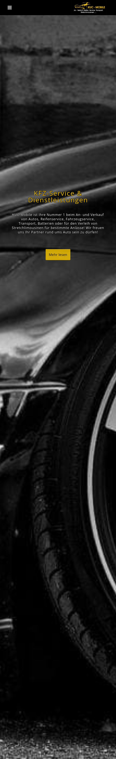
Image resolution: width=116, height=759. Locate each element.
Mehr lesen (58, 254)
